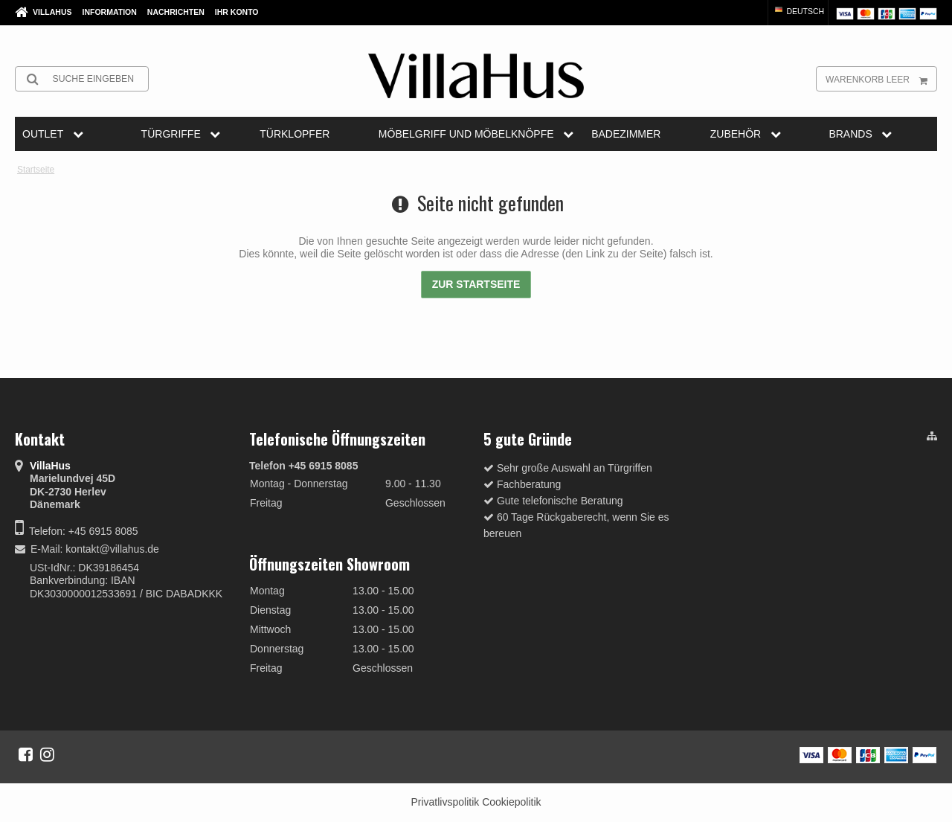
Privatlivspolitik (445, 802)
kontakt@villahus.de (112, 549)
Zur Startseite (476, 284)
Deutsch (799, 11)
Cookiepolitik (511, 802)
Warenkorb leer (881, 79)
